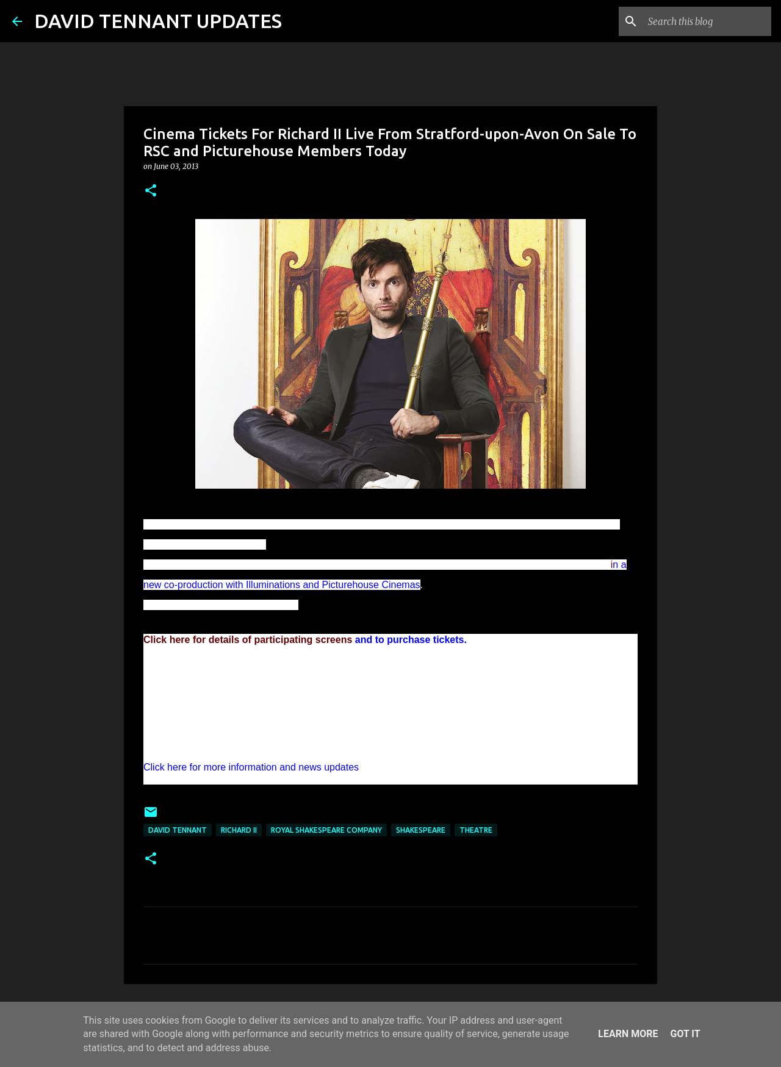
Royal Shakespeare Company (326, 830)
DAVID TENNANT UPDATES (158, 21)
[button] (150, 191)
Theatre (475, 830)
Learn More (628, 1034)
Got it (685, 1034)
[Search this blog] (707, 21)
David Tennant (177, 830)
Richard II (239, 830)
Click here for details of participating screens (247, 639)
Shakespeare (420, 830)
